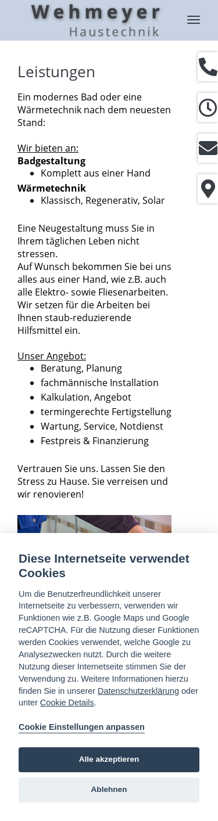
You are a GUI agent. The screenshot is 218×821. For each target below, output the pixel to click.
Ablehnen (109, 789)
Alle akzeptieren (109, 759)
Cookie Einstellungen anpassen (82, 727)
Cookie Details (67, 702)
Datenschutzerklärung (138, 691)
